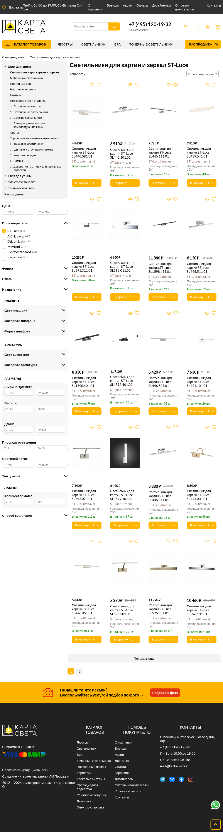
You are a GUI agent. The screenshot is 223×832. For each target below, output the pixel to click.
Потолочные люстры (27, 106)
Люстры (65, 44)
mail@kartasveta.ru (174, 766)
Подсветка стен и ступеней (28, 100)
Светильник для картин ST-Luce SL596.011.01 (122, 266)
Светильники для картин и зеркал (55, 57)
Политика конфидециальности (25, 770)
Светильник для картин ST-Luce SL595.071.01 (84, 495)
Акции (127, 5)
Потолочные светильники (31, 112)
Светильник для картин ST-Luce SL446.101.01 (122, 153)
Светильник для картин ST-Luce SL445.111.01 (160, 152)
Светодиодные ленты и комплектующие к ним (29, 125)
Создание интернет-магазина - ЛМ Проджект (35, 776)
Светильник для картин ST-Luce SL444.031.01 (199, 495)
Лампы (18, 161)
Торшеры (84, 773)
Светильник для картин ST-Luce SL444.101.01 (199, 382)
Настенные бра (20, 83)
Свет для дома (13, 57)
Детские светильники (28, 117)
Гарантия (122, 773)
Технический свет (21, 188)
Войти (185, 26)
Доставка (16, 7)
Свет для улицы (20, 176)
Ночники (15, 95)
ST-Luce (83, 161)
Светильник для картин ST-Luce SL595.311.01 (84, 266)
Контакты (214, 5)
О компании (95, 7)
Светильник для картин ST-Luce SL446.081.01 (84, 152)
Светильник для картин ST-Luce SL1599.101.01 (122, 495)
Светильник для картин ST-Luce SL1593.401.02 (122, 380)
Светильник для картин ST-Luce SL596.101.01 (199, 610)
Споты (14, 132)
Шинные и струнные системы (33, 149)
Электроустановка (21, 182)
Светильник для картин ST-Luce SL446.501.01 (160, 382)
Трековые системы (91, 779)
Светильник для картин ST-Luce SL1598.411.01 (160, 267)
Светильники (93, 44)
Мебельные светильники (27, 78)
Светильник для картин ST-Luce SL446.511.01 (199, 267)
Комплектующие (25, 155)
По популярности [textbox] (201, 74)
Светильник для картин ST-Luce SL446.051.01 (84, 609)
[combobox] (202, 74)
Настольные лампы (23, 89)
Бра (117, 44)
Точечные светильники (151, 44)
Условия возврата (128, 791)
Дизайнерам (161, 5)
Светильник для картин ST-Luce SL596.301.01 (160, 609)
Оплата (142, 5)
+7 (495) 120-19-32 (150, 24)
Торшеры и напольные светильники (34, 138)
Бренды (112, 5)
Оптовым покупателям (184, 7)
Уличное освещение (92, 795)
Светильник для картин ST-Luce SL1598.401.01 (84, 382)
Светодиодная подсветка (87, 787)
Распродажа (200, 44)
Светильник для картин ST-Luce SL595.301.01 (122, 610)
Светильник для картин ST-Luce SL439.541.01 (199, 152)
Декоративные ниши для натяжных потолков (37, 168)
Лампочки (84, 801)
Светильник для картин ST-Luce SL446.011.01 (160, 496)
